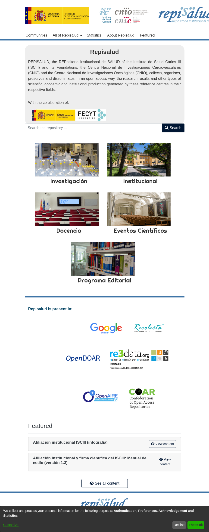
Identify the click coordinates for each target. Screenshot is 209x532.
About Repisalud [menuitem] (120, 35)
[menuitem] (67, 35)
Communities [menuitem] (36, 35)
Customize (11, 525)
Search (173, 128)
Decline (179, 525)
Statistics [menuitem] (94, 35)
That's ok (196, 525)
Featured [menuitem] (147, 35)
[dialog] (104, 519)
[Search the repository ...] (93, 128)
